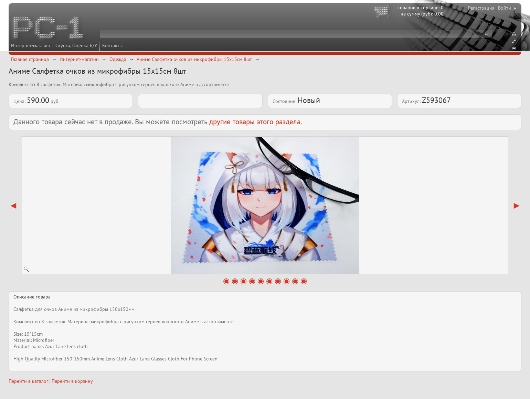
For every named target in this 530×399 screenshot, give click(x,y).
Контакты (112, 45)
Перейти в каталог (28, 381)
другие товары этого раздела (254, 121)
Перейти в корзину (72, 381)
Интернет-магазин (30, 45)
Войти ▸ (507, 8)
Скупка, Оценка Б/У (76, 45)
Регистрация (481, 8)
